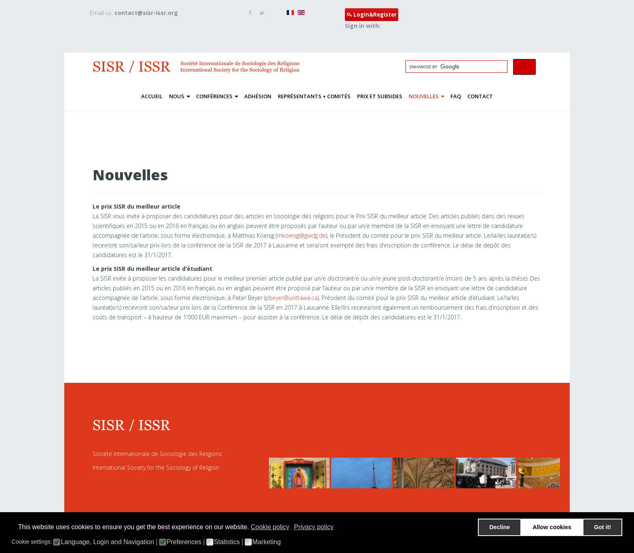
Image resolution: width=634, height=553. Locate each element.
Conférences (214, 96)
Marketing (266, 542)
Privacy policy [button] (314, 526)
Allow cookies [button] (552, 527)
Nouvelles (424, 96)
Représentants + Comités (314, 96)
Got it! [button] (602, 527)
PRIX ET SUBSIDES (379, 96)
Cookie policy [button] (270, 526)
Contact (480, 96)
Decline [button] (499, 527)
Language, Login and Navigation (107, 542)
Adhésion (257, 96)
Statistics (227, 542)
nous (176, 96)
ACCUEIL (152, 96)
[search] (456, 67)
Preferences (184, 542)
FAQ (455, 96)
